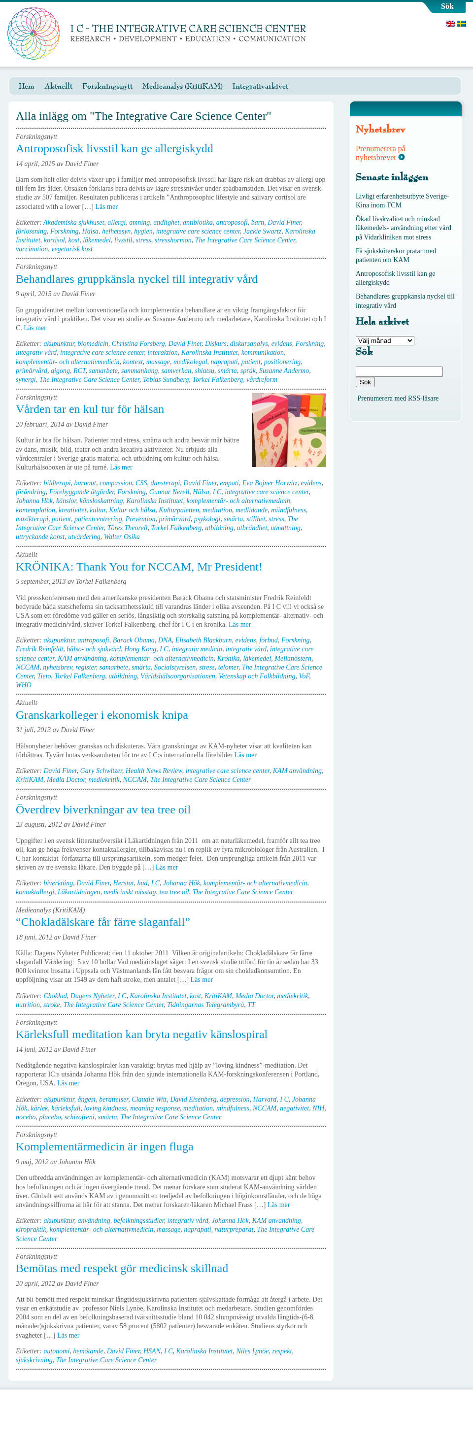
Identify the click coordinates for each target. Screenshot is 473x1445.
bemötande (88, 1351)
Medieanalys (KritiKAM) (182, 86)
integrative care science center (198, 231)
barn (257, 222)
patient (251, 362)
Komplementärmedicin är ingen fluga (105, 1146)
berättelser (113, 1099)
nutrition (28, 1004)
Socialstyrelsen (175, 667)
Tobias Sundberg (166, 379)
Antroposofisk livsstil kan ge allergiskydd (114, 148)
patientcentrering (98, 519)
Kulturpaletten (179, 510)
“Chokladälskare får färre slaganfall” (103, 921)
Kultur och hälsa (132, 510)
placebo (50, 1117)
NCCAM (27, 667)
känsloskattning (101, 500)
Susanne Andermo (284, 370)
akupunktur (58, 343)
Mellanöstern (292, 658)
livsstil (123, 240)
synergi (26, 379)
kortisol (54, 240)
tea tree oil (174, 892)
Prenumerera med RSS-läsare (398, 398)
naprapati (224, 362)
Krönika (228, 658)
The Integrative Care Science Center (245, 240)
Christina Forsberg (138, 343)
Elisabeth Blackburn (203, 640)
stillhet (255, 519)
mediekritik (103, 779)
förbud (268, 640)
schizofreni (80, 1117)
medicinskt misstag (129, 892)
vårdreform (261, 379)
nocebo (25, 1117)
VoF (304, 676)
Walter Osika (122, 536)
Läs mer (109, 206)
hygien (143, 231)
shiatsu (204, 370)
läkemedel (97, 240)
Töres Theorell (127, 528)
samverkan (177, 370)
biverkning (58, 883)
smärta (227, 370)
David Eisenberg (193, 1099)
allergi (116, 222)
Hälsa (90, 231)
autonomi (56, 1351)
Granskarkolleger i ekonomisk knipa (102, 714)
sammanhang (139, 370)
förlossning (31, 231)
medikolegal (190, 362)
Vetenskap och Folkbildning (257, 676)
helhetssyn (116, 231)
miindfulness (288, 510)
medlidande (252, 510)
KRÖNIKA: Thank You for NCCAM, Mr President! (139, 566)
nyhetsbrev (57, 667)
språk (248, 370)
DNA (165, 640)
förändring (31, 492)
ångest (87, 1099)
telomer (228, 667)
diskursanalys (249, 343)
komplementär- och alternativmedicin (67, 362)
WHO (24, 685)
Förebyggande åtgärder (81, 492)
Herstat (123, 883)
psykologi (207, 519)
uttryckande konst (40, 536)
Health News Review (154, 770)
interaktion (162, 352)
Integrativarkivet (260, 86)
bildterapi (56, 483)
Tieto (44, 676)
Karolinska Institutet (209, 352)
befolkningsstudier (139, 1220)
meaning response (155, 1108)
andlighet (166, 222)
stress (143, 240)
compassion (116, 483)
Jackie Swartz (262, 231)
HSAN (152, 1351)
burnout (85, 483)
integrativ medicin (197, 649)
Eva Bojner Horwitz (270, 483)
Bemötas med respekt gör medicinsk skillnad (122, 1268)
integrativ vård (36, 352)
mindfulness (232, 1108)
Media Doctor (66, 779)
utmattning (285, 528)
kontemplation (35, 510)
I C (217, 492)
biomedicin (93, 343)
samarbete (103, 370)
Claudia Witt (149, 1099)
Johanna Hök (34, 500)
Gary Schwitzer (101, 770)
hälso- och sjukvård (94, 649)
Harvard (265, 1099)
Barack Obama (134, 640)
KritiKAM (29, 779)
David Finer (284, 222)
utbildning (219, 528)
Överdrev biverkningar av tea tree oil (103, 809)
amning (139, 222)
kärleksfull (65, 1108)
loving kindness (105, 1108)
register (85, 667)
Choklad (55, 996)
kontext (132, 362)
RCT (79, 370)
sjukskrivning (34, 1360)
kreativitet (72, 510)
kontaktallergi (35, 892)
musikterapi (32, 519)
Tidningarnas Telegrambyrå (205, 1004)
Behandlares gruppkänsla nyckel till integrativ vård (137, 278)
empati (229, 483)
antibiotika (198, 222)
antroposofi (232, 222)
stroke (51, 1004)
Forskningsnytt (107, 86)
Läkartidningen (79, 892)
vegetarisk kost (72, 249)
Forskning (64, 231)
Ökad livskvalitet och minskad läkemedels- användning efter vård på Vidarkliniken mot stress (403, 227)
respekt (282, 1351)
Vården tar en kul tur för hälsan (90, 409)
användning (94, 1220)
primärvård (31, 370)
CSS (141, 483)
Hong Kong (140, 649)
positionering (282, 362)
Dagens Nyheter (92, 996)
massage (158, 362)
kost (74, 240)
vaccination (32, 249)
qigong (60, 370)
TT (251, 1004)
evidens (281, 343)
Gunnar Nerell (169, 492)
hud (142, 883)
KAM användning (82, 658)
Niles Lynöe (252, 1351)
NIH (318, 1108)
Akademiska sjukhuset (73, 222)
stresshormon (173, 240)
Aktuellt (58, 86)
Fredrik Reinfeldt (39, 649)
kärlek (39, 1108)
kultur (97, 510)
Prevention (141, 519)
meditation (217, 510)
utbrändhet (252, 528)
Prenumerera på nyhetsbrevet (380, 153)
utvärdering (84, 536)
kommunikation (262, 352)
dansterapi (165, 483)
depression (234, 1099)
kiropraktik (31, 1229)
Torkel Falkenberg (217, 379)
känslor (66, 500)
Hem (26, 86)
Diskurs (216, 343)
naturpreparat (234, 1229)
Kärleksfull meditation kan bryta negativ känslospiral (142, 1034)
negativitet (294, 1108)
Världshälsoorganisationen (177, 676)
